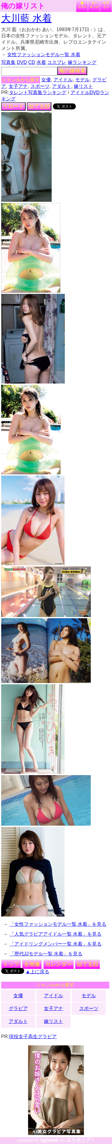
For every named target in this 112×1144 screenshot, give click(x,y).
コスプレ (56, 62)
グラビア (18, 1008)
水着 (41, 62)
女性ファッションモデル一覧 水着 (43, 54)
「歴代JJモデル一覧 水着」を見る (46, 953)
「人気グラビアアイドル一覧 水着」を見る (56, 934)
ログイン (106, 5)
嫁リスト (82, 5)
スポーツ (40, 86)
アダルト (61, 86)
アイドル (63, 79)
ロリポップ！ (80, 1140)
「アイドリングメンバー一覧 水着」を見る (56, 943)
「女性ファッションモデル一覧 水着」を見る (58, 924)
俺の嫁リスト (23, 6)
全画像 (32, 964)
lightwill (49, 1140)
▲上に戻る (37, 971)
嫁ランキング (82, 62)
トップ (11, 964)
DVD (22, 62)
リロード (13, 106)
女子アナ (18, 86)
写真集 (8, 62)
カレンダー (58, 964)
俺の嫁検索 (72, 71)
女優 (46, 79)
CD (31, 62)
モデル (82, 79)
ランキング (94, 5)
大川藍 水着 (26, 18)
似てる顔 (39, 106)
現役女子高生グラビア (33, 1036)
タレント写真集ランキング (37, 92)
